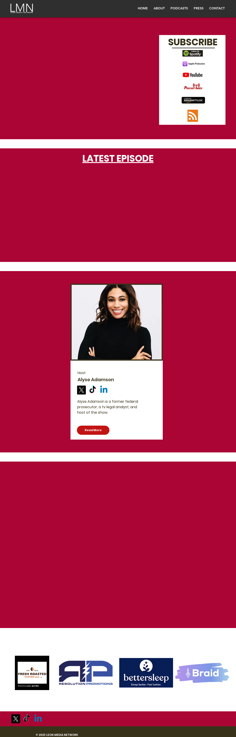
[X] (81, 390)
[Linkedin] (103, 390)
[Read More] (93, 430)
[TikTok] (92, 390)
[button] (179, 8)
